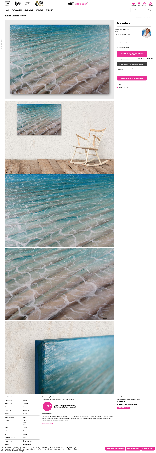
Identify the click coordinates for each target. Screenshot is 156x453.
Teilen (120, 84)
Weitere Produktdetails (124, 43)
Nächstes (147, 17)
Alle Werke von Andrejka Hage (132, 78)
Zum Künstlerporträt (123, 47)
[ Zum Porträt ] (47, 423)
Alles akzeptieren (147, 448)
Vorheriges (138, 17)
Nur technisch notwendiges (115, 448)
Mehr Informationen (133, 448)
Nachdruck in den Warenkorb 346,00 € (132, 64)
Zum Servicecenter (123, 407)
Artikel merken (123, 87)
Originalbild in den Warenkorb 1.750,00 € (132, 54)
